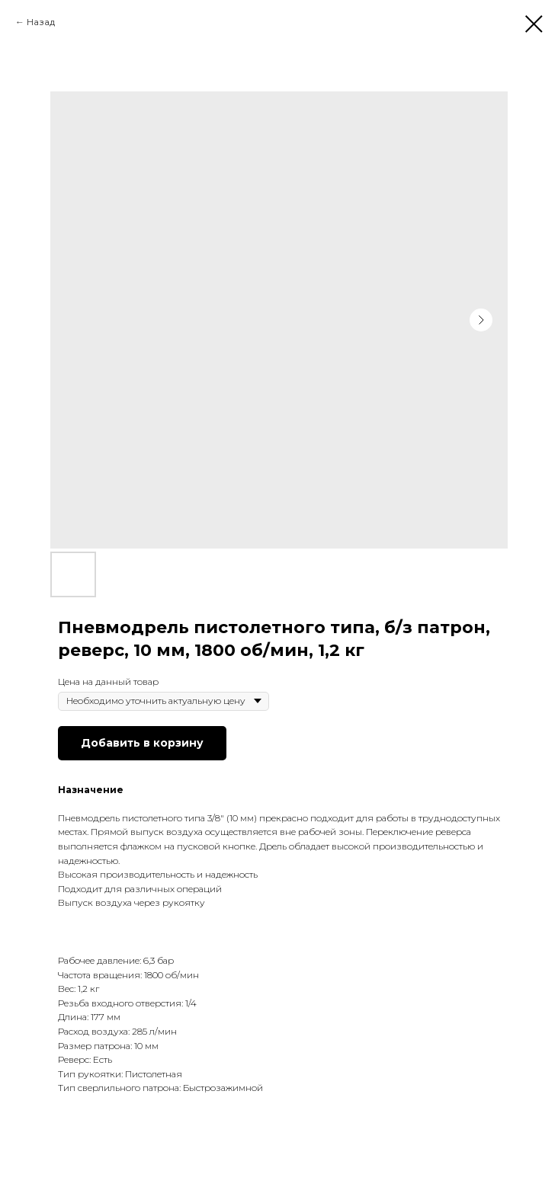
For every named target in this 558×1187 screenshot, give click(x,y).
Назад (41, 21)
